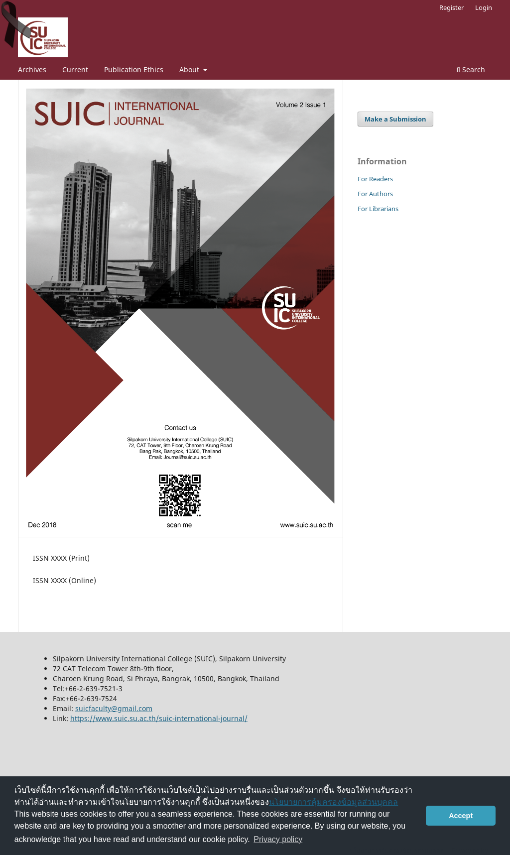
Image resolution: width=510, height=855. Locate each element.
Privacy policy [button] (278, 839)
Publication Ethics (133, 69)
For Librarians (378, 208)
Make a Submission (395, 119)
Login (483, 7)
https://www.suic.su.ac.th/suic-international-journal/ (159, 718)
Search (470, 69)
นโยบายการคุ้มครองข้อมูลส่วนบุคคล (333, 802)
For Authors (375, 193)
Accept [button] (461, 816)
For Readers (375, 178)
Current (75, 69)
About (190, 69)
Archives (32, 69)
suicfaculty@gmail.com (113, 708)
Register (451, 7)
